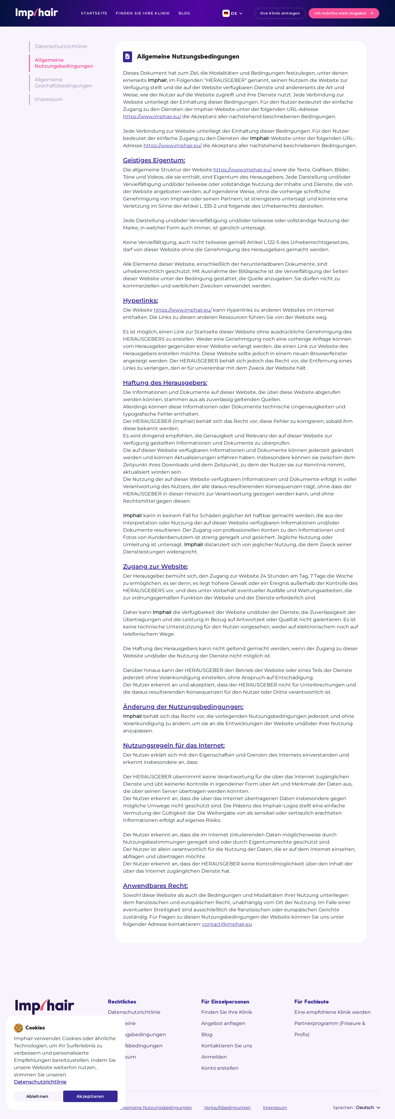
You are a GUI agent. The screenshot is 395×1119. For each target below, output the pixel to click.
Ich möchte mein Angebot (344, 13)
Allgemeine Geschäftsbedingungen (63, 83)
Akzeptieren (90, 1096)
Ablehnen (37, 1096)
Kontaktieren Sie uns (226, 1046)
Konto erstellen (219, 1068)
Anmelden (214, 1057)
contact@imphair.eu (227, 924)
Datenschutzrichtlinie (61, 46)
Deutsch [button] (368, 1107)
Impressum (49, 99)
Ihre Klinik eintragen (280, 13)
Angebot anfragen (223, 1023)
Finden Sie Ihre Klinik (143, 13)
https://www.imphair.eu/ (152, 116)
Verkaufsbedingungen (135, 1046)
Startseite (94, 13)
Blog (185, 13)
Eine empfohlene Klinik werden (332, 1012)
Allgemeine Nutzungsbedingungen (64, 63)
